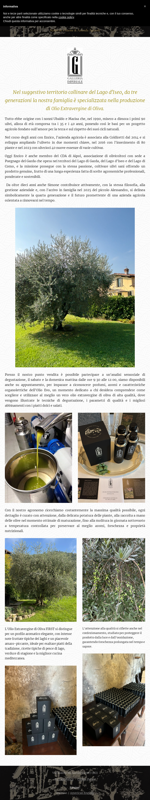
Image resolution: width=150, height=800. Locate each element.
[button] (145, 6)
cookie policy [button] (66, 17)
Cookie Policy (86, 779)
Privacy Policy (64, 779)
